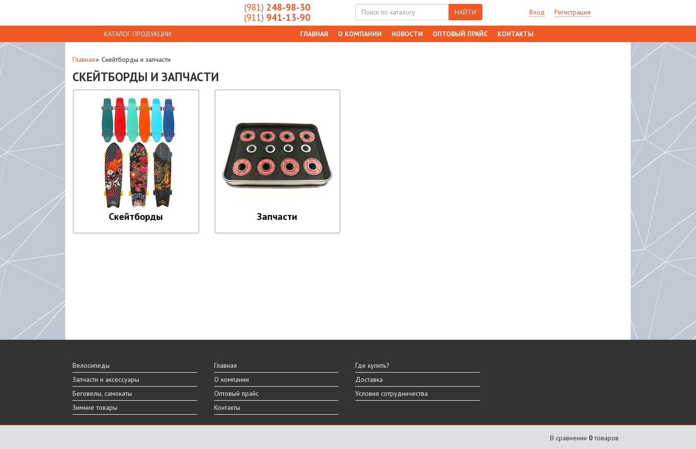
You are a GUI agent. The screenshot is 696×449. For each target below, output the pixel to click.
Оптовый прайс (460, 33)
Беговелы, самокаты (102, 393)
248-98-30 (277, 7)
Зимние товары (94, 407)
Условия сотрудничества (391, 393)
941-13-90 (277, 17)
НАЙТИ (465, 12)
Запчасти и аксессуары (105, 379)
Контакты (515, 33)
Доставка (369, 379)
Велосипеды (91, 365)
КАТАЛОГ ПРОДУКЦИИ (137, 33)
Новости (407, 33)
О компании (360, 33)
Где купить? (372, 365)
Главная (314, 33)
